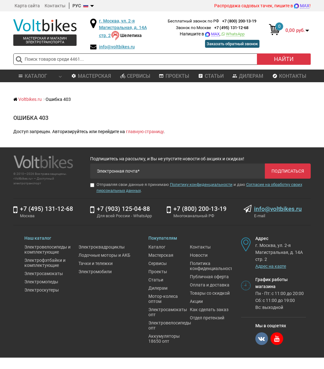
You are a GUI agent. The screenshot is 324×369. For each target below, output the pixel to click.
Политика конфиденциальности (212, 277)
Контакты (55, 5)
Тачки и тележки (95, 274)
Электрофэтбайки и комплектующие (44, 274)
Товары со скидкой (210, 304)
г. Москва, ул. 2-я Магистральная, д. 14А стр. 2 (123, 28)
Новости (199, 266)
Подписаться (287, 171)
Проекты (174, 76)
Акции (196, 312)
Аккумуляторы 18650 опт (164, 350)
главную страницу (145, 131)
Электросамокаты (43, 284)
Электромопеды (41, 293)
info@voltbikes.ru (117, 46)
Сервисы (135, 76)
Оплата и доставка (209, 296)
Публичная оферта (209, 288)
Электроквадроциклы (101, 258)
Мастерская (91, 76)
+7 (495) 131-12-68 (231, 27)
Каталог (156, 258)
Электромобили (95, 283)
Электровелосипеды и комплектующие (47, 261)
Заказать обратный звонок (229, 43)
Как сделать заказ (209, 320)
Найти (284, 59)
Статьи (211, 76)
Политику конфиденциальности (201, 184)
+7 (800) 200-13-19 (239, 21)
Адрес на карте (270, 277)
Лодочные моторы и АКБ (104, 266)
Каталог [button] (39, 76)
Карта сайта (27, 5)
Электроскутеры (41, 301)
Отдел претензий (207, 329)
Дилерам (247, 76)
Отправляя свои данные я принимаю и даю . (196, 187)
